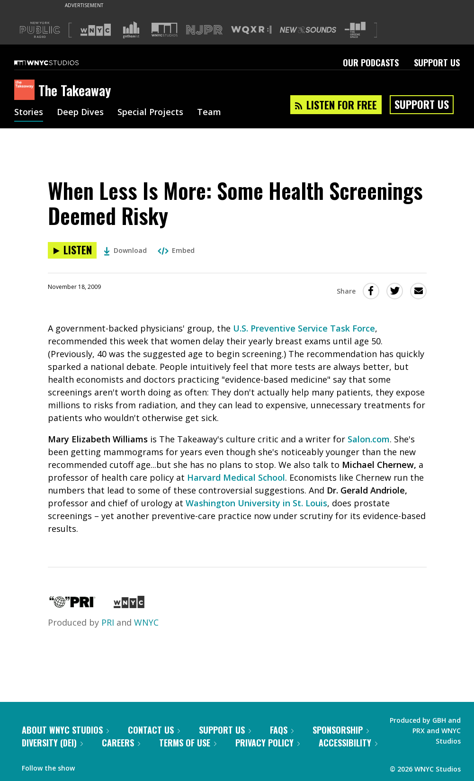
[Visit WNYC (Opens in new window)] (95, 30)
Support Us (437, 62)
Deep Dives (80, 112)
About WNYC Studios (65, 730)
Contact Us (154, 730)
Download (125, 250)
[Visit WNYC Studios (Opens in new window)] (165, 29)
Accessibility (348, 742)
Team (209, 112)
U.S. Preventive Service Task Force (304, 328)
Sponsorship (341, 730)
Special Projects (150, 112)
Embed (176, 250)
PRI (107, 622)
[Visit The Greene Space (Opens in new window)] (355, 30)
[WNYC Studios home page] (58, 62)
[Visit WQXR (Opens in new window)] (251, 30)
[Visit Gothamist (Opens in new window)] (131, 29)
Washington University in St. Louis (256, 503)
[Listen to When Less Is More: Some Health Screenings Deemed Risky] (72, 250)
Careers (121, 742)
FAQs (282, 730)
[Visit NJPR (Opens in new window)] (204, 30)
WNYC (146, 622)
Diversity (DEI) (52, 742)
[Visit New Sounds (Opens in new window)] (308, 30)
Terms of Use (187, 742)
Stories (28, 112)
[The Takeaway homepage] (26, 90)
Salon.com (369, 439)
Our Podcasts (371, 62)
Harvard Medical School (236, 477)
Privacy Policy (267, 742)
